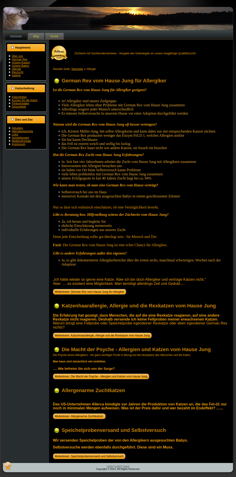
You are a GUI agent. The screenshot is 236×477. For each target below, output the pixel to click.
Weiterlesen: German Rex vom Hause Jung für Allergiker (89, 291)
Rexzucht (17, 72)
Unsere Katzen (21, 62)
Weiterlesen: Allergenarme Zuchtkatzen (79, 416)
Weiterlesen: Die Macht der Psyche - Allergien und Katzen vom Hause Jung (101, 376)
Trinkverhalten (20, 103)
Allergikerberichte (22, 131)
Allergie (16, 69)
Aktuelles (17, 128)
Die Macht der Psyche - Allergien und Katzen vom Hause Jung (136, 349)
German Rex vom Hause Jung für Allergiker (114, 81)
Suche (54, 36)
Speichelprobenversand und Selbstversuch (114, 430)
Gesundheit (19, 106)
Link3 (126, 466)
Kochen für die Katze (24, 100)
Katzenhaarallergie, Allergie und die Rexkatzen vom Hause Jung (139, 306)
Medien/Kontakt (21, 141)
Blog (36, 36)
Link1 (110, 466)
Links (15, 134)
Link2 (118, 466)
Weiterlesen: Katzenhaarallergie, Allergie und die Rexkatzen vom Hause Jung (102, 335)
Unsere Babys (20, 65)
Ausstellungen (20, 137)
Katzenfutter (19, 97)
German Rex (19, 59)
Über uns (17, 56)
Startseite (16, 36)
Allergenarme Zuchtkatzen (93, 390)
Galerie (16, 75)
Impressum (18, 144)
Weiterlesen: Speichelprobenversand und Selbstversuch (89, 456)
